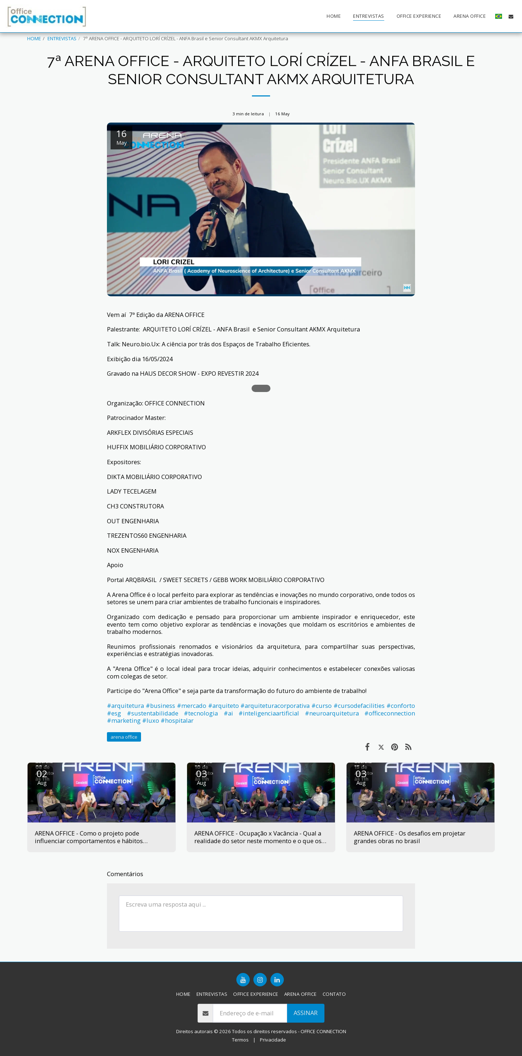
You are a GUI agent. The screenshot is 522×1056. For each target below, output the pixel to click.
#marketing (124, 720)
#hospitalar (177, 720)
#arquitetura (125, 705)
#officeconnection (389, 713)
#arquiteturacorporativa (275, 705)
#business (160, 705)
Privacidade (273, 1039)
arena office (124, 737)
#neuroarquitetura (332, 713)
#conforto (400, 705)
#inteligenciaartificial (269, 713)
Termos (240, 1039)
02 (42, 776)
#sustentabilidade (152, 713)
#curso (321, 705)
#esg (114, 713)
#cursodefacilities (359, 705)
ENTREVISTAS (61, 38)
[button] (511, 16)
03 (201, 776)
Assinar (306, 1012)
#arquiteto (223, 705)
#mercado (191, 705)
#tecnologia (201, 713)
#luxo (150, 720)
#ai (228, 713)
